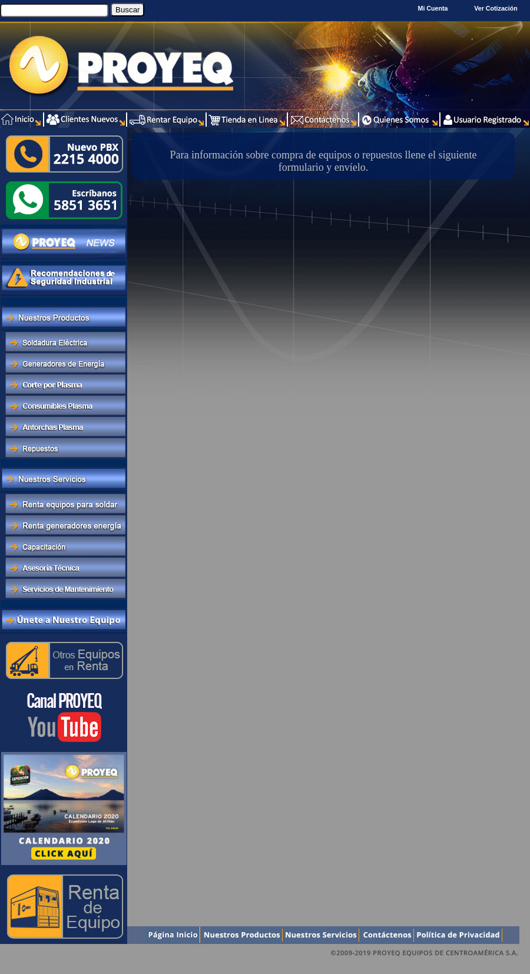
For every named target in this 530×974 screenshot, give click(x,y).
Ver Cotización (497, 8)
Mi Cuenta (433, 8)
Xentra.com (505, 968)
